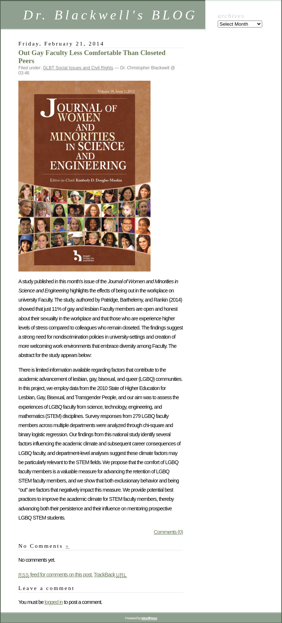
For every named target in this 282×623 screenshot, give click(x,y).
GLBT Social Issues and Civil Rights (78, 67)
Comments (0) (168, 532)
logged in (53, 602)
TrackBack (110, 575)
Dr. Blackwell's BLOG (110, 14)
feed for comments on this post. (55, 575)
